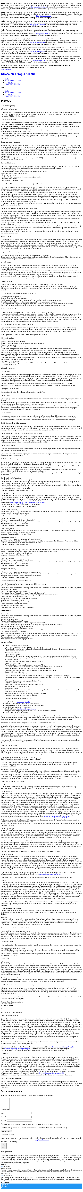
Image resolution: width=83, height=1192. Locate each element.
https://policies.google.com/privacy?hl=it (52, 1073)
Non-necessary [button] (5, 1176)
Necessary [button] (4, 1167)
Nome (3, 1115)
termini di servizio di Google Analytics (61, 1047)
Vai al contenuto (6, 69)
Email (3, 1119)
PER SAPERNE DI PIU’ (13, 84)
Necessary (6, 1169)
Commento (5, 1112)
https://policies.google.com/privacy (50, 874)
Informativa (20, 702)
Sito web (3, 1123)
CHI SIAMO (9, 82)
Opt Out (27, 702)
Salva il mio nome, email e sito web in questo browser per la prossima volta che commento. (32, 1126)
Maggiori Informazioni (42, 1142)
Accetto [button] (31, 1142)
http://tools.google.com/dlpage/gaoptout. (57, 816)
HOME (7, 79)
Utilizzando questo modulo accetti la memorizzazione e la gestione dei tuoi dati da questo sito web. (35, 1130)
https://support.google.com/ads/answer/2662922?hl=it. (27, 503)
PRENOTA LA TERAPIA (13, 80)
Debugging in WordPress (39, 7)
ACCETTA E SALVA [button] (8, 1185)
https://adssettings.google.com (26, 709)
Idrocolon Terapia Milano (18, 74)
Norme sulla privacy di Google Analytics (17, 1049)
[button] (41, 87)
